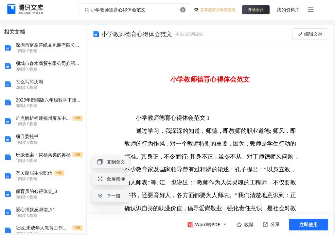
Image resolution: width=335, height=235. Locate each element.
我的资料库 (288, 10)
